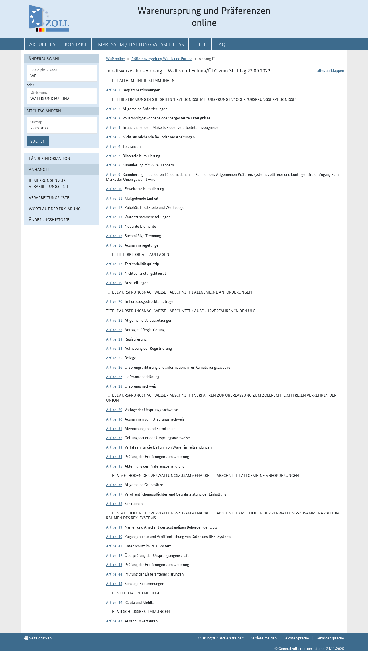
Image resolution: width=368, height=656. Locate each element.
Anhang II (39, 169)
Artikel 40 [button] (114, 536)
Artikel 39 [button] (114, 527)
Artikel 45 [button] (114, 583)
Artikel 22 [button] (114, 329)
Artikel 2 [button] (113, 108)
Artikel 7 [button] (113, 155)
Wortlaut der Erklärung (55, 208)
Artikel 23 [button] (114, 339)
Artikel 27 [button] (114, 376)
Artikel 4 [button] (113, 127)
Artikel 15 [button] (114, 235)
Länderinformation (49, 158)
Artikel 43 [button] (114, 564)
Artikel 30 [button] (114, 419)
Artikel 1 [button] (113, 90)
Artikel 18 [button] (114, 273)
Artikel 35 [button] (114, 466)
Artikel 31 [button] (114, 428)
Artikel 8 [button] (113, 165)
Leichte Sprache (296, 638)
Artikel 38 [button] (114, 503)
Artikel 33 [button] (114, 447)
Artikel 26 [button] (114, 367)
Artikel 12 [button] (114, 207)
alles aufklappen (330, 70)
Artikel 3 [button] (113, 118)
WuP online (115, 58)
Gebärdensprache (330, 638)
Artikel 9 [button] (113, 174)
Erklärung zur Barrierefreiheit (220, 638)
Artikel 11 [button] (114, 198)
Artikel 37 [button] (114, 494)
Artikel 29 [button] (114, 409)
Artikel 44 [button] (114, 574)
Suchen (38, 141)
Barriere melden (263, 638)
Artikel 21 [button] (114, 320)
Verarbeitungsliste (49, 197)
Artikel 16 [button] (114, 245)
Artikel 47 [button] (114, 621)
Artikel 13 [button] (114, 216)
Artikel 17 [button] (114, 263)
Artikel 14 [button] (114, 226)
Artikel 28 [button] (114, 386)
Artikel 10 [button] (114, 188)
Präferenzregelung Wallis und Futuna (161, 58)
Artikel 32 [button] (114, 437)
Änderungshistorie (49, 219)
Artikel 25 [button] (114, 357)
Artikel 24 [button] (114, 348)
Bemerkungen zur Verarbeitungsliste (49, 183)
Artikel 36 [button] (114, 484)
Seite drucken (38, 638)
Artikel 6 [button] (113, 146)
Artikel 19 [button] (114, 282)
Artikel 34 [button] (114, 456)
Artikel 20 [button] (114, 301)
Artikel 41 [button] (114, 546)
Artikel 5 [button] (113, 137)
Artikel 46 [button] (114, 602)
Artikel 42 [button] (114, 555)
